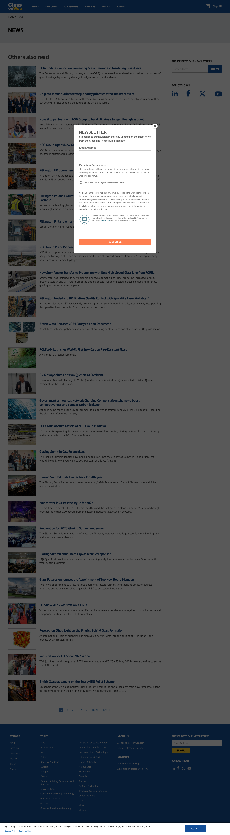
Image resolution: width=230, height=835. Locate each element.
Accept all (196, 829)
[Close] (155, 126)
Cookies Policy (10, 831)
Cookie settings (25, 831)
